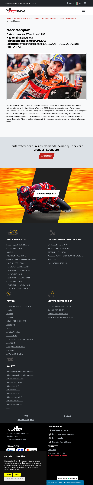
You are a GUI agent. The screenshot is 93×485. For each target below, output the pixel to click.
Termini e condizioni (13, 436)
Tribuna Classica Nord (14, 382)
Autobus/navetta (13, 332)
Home (8, 18)
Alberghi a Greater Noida (15, 346)
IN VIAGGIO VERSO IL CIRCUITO (19, 306)
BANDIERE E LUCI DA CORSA (17, 267)
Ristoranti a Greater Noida (58, 313)
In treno (9, 317)
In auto (9, 310)
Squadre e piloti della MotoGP (45, 18)
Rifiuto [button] (17, 474)
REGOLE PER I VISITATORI (58, 248)
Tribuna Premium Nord (14, 379)
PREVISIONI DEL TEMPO (16, 256)
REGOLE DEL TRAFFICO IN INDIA (19, 339)
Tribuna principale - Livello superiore (20, 375)
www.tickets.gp (26, 419)
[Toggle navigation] (83, 10)
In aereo (9, 313)
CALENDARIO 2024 (14, 274)
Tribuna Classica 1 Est (14, 397)
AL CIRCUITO (11, 335)
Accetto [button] (8, 474)
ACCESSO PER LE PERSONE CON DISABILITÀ (65, 256)
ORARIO (9, 252)
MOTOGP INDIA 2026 (22, 18)
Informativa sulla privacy (16, 439)
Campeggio (10, 350)
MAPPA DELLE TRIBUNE (57, 263)
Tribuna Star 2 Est (13, 390)
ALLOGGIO (10, 343)
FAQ (26, 415)
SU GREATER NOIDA (56, 310)
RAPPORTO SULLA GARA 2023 (18, 289)
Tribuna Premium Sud (14, 404)
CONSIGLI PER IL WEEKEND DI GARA (21, 259)
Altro (8, 408)
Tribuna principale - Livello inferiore (19, 371)
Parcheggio (10, 324)
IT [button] (78, 3)
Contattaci (46, 155)
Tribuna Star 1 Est (13, 386)
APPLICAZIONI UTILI (14, 354)
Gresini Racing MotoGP (68, 18)
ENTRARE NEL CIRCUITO (58, 245)
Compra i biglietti (46, 193)
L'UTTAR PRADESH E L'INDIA (59, 306)
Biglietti (67, 415)
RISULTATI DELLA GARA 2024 (18, 278)
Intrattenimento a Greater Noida (60, 317)
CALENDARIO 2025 (14, 281)
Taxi (8, 328)
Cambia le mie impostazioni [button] (14, 479)
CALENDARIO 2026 (14, 248)
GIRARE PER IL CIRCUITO (16, 321)
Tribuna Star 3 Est (13, 393)
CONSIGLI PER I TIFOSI (15, 263)
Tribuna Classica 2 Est (14, 401)
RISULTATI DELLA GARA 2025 (18, 285)
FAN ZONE (52, 259)
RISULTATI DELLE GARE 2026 (18, 270)
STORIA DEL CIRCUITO (57, 252)
